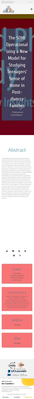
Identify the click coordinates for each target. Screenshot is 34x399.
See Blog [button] (17, 343)
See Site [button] (17, 325)
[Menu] (31, 9)
